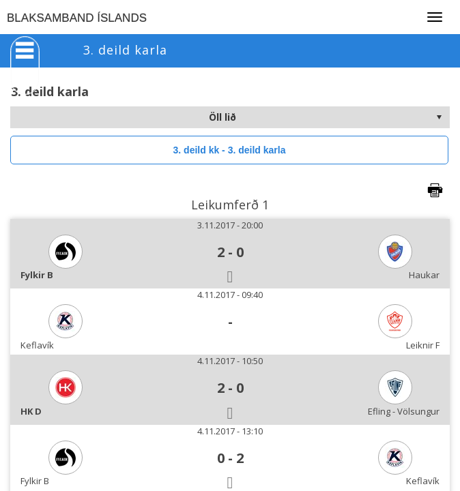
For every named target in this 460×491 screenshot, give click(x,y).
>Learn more (354, 473)
